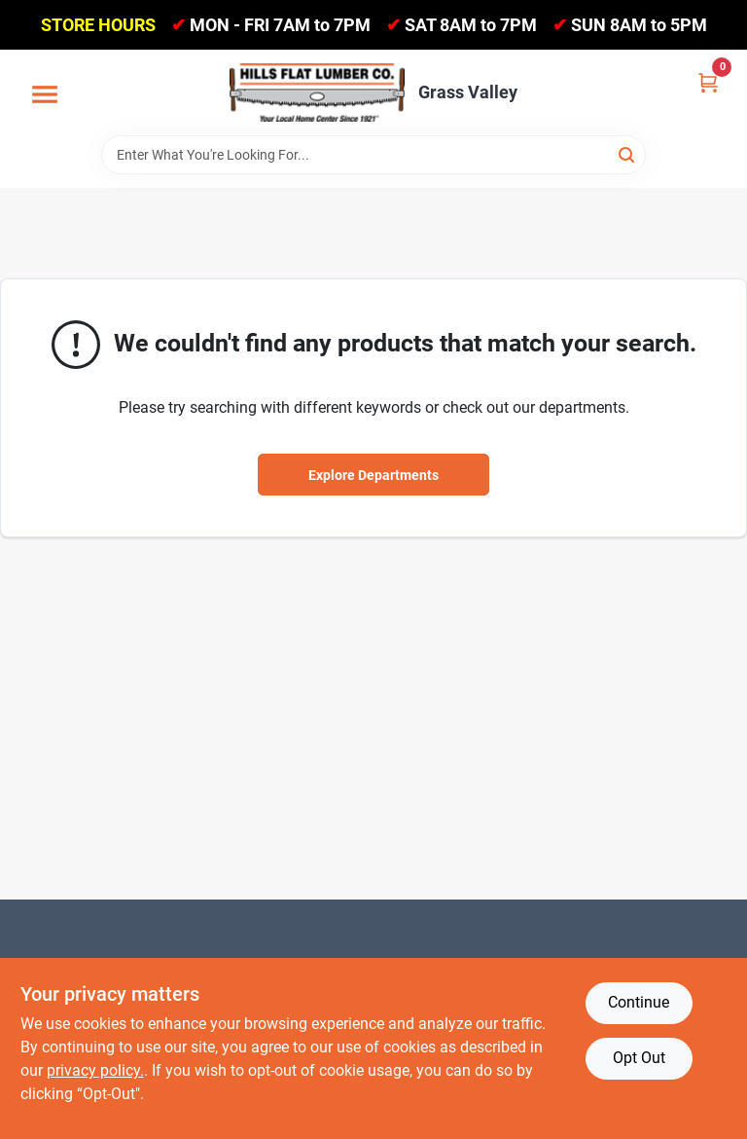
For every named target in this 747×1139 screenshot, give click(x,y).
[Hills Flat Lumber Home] (317, 92)
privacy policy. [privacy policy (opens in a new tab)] (95, 1070)
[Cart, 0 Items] (708, 81)
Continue (638, 1002)
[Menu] (44, 95)
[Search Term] (373, 154)
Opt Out (639, 1057)
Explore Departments (373, 475)
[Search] (628, 153)
